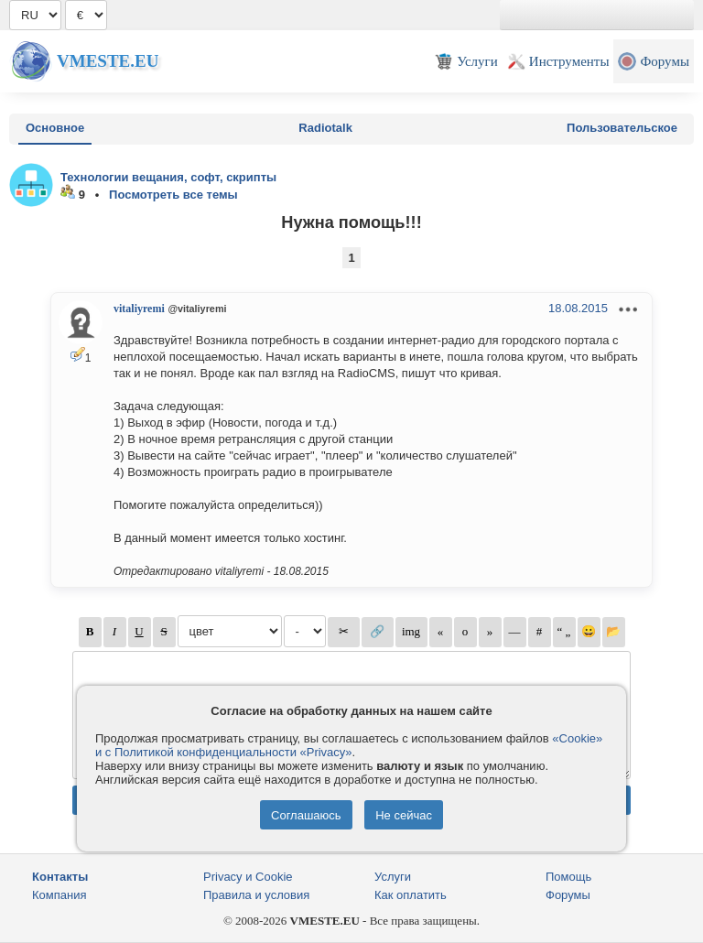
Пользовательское (622, 128)
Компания (59, 895)
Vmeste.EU (107, 60)
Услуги (392, 876)
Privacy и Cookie (248, 876)
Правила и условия (256, 895)
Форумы (568, 895)
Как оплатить (410, 895)
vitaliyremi (139, 308)
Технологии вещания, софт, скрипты (168, 177)
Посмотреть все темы (173, 194)
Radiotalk (325, 128)
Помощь (568, 876)
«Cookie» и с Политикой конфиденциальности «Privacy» (348, 745)
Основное (55, 128)
